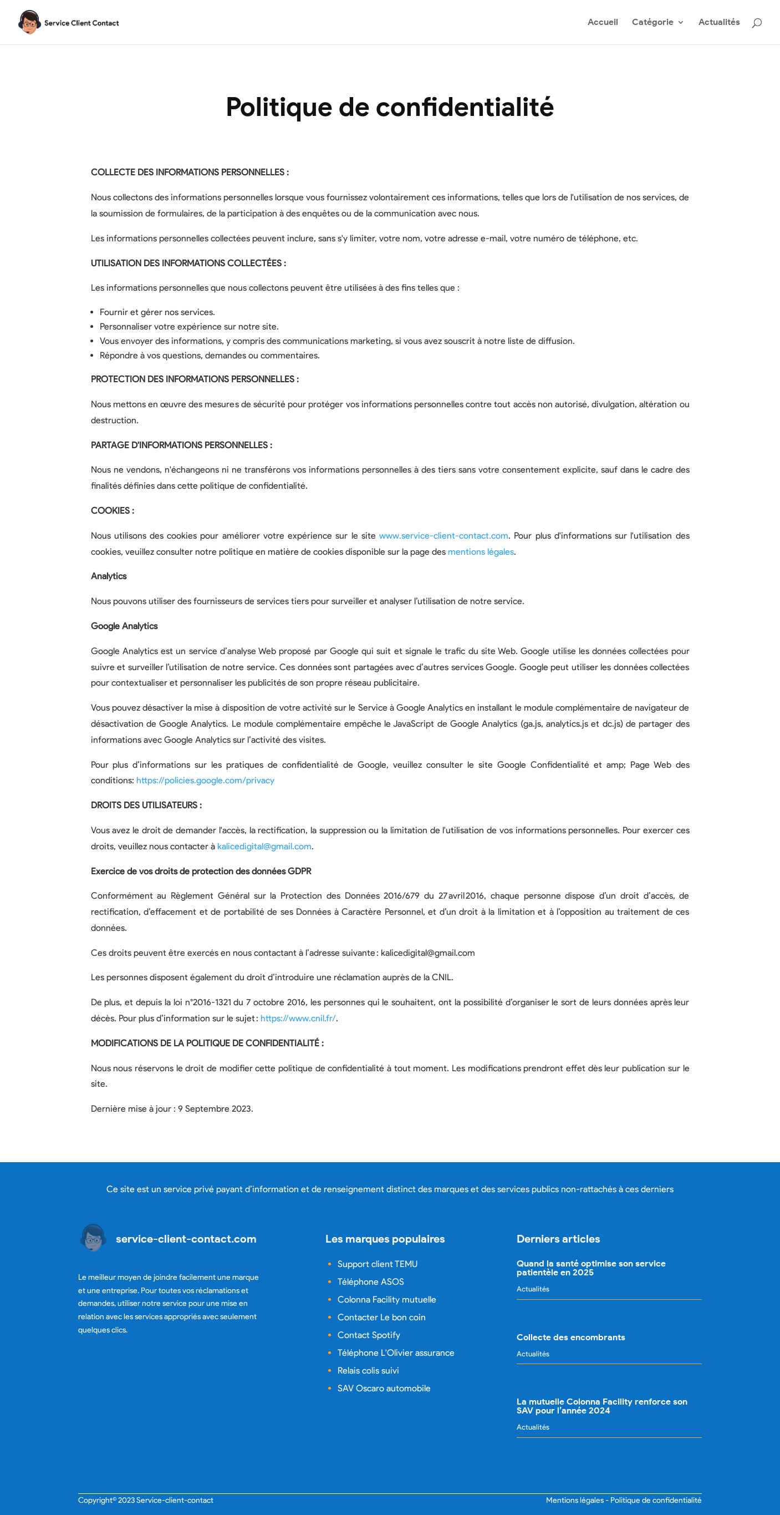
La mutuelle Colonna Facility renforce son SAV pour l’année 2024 (602, 1406)
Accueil (603, 22)
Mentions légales (575, 1500)
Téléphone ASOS (371, 1281)
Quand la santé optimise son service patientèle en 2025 (591, 1268)
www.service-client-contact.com (443, 535)
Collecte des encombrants (571, 1337)
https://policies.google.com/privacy (205, 780)
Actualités (719, 22)
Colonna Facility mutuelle (387, 1299)
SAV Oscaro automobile (384, 1388)
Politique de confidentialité (656, 1500)
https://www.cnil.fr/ (298, 1018)
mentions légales (481, 551)
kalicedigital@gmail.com (264, 846)
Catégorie (653, 22)
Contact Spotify (369, 1335)
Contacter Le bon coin (382, 1317)
